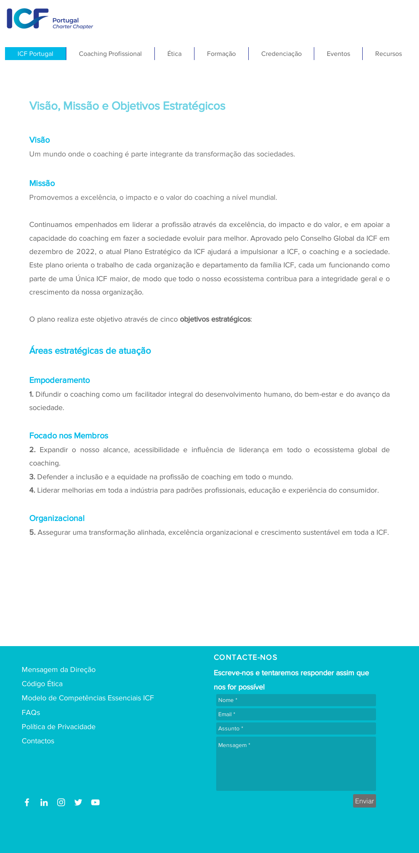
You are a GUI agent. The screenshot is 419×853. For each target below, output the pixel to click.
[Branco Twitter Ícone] (78, 802)
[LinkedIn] (44, 802)
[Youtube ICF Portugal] (95, 802)
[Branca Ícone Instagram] (61, 802)
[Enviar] (364, 801)
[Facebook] (27, 802)
